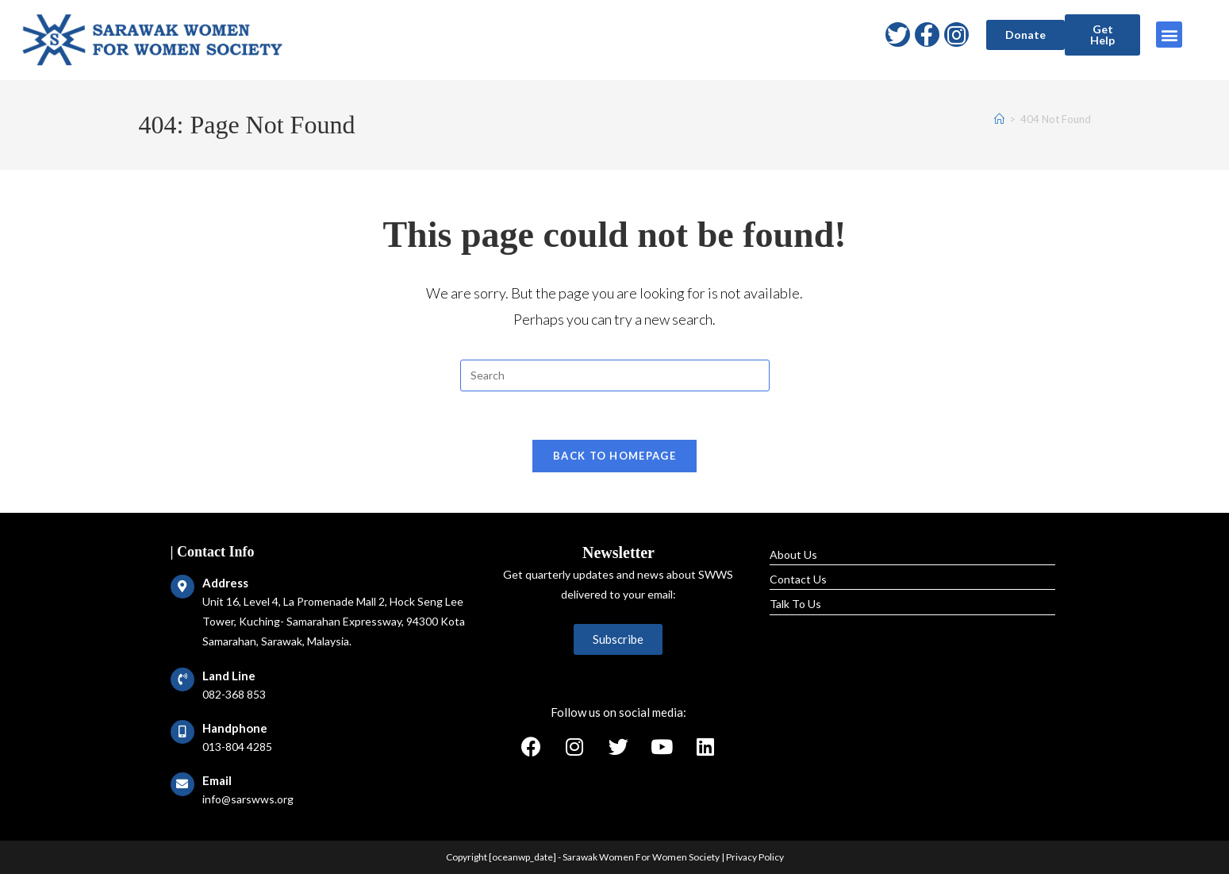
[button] (1025, 35)
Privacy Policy (755, 857)
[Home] (999, 119)
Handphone (234, 728)
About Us (793, 554)
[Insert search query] (615, 375)
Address (225, 583)
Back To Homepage (614, 455)
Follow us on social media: (618, 712)
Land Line (228, 675)
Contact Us (798, 579)
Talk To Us (795, 603)
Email (217, 780)
